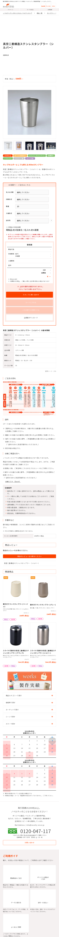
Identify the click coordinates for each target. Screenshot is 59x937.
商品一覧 (39, 13)
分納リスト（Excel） (13, 481)
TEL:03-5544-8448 (28, 835)
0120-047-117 (35, 831)
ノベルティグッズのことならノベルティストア (17, 13)
